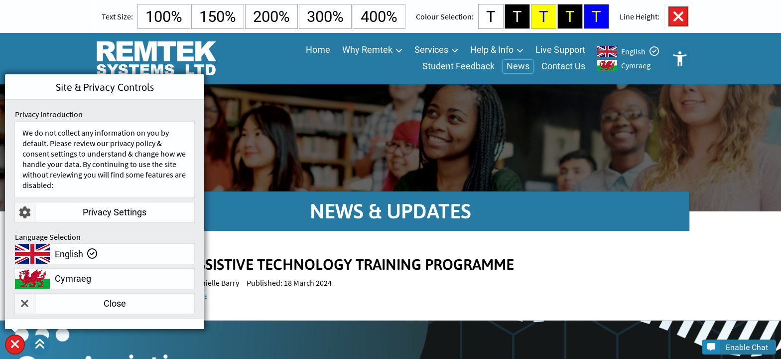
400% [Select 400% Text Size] (379, 16)
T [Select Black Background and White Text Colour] (517, 16)
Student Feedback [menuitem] (458, 66)
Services (431, 49)
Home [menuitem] (318, 49)
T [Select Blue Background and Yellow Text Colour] (596, 16)
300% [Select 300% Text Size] (325, 16)
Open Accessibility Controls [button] (679, 58)
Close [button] (70, 304)
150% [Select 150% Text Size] (217, 16)
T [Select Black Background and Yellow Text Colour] (570, 16)
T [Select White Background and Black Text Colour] (491, 16)
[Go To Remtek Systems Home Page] (156, 58)
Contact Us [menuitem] (563, 66)
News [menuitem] (518, 66)
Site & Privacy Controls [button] (15, 354)
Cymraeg (636, 65)
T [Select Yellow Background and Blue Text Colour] (543, 16)
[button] (40, 345)
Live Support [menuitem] (560, 49)
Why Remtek (367, 49)
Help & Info (492, 49)
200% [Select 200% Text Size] (271, 16)
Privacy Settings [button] (80, 212)
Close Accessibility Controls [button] (678, 16)
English (633, 51)
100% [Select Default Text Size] (163, 16)
